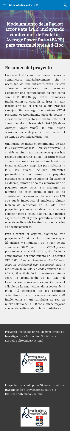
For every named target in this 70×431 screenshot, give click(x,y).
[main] (35, 35)
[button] (4, 5)
